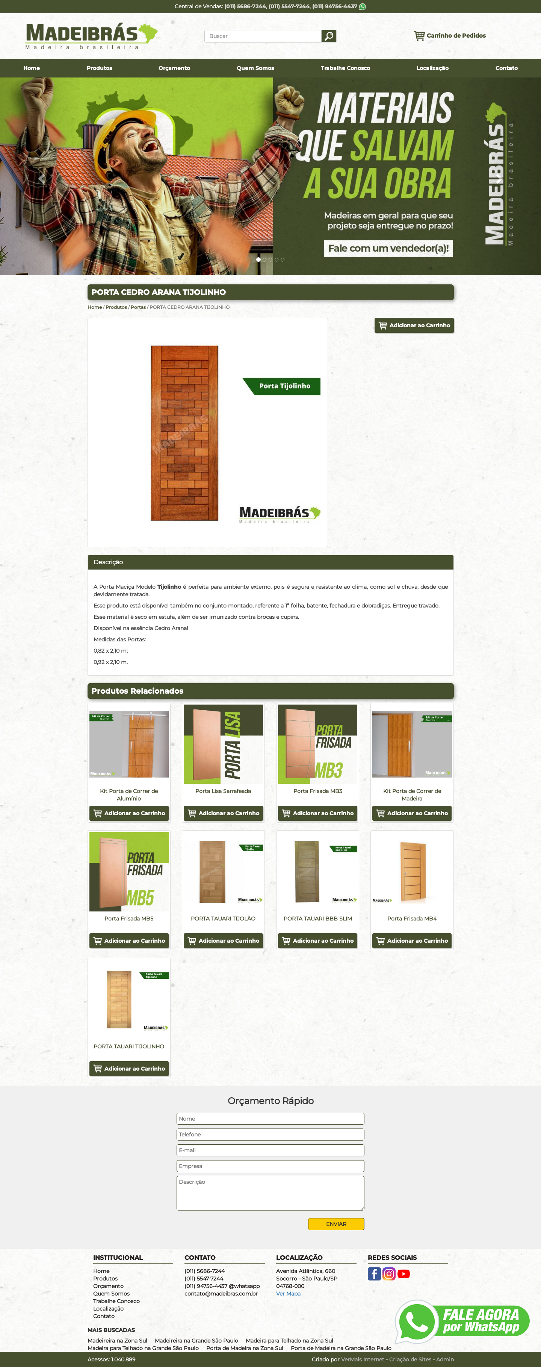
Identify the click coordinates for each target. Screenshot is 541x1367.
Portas (139, 307)
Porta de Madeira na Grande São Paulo (341, 1348)
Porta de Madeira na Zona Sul (244, 1348)
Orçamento (174, 68)
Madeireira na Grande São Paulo (196, 1340)
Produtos (99, 68)
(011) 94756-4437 (339, 6)
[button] (40, 176)
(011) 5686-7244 (245, 6)
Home (31, 68)
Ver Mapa (288, 1293)
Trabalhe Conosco (345, 68)
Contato (507, 68)
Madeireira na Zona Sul (117, 1340)
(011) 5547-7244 (289, 6)
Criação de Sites (410, 1359)
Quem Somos (255, 68)
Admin (445, 1359)
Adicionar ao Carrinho (420, 325)
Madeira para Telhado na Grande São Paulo (143, 1348)
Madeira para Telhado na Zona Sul (289, 1340)
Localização (433, 68)
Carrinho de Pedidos (450, 36)
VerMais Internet (362, 1359)
